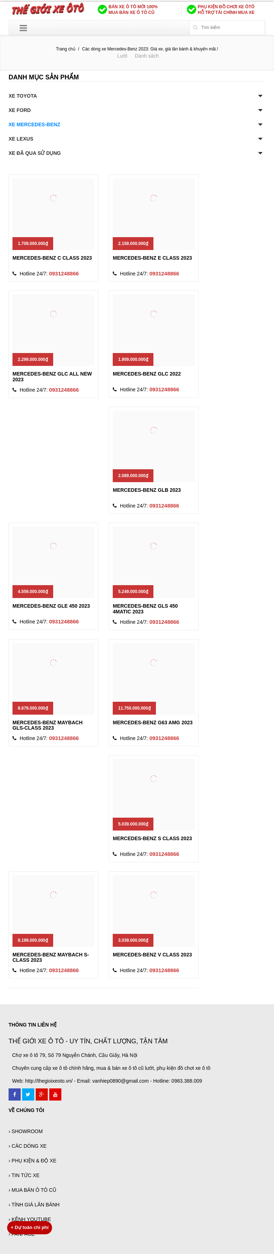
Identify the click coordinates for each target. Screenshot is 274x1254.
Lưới (122, 56)
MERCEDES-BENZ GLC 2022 (147, 374)
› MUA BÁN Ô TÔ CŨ (32, 1190)
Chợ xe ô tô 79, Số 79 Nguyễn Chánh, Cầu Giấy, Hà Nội (74, 1055)
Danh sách (147, 56)
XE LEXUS (21, 139)
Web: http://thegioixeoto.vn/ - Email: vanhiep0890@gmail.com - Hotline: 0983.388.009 (107, 1081)
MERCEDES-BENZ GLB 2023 (147, 490)
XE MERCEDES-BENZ (34, 124)
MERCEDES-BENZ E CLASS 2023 (152, 258)
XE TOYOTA (23, 96)
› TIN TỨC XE (24, 1175)
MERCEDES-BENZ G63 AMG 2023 (153, 722)
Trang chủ (65, 49)
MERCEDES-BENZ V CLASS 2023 (152, 954)
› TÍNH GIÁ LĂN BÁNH (34, 1205)
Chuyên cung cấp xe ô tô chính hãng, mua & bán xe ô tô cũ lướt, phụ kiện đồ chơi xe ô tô (111, 1068)
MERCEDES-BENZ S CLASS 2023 (152, 838)
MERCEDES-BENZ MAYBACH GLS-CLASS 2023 (47, 725)
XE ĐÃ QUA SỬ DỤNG (35, 153)
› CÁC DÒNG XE (28, 1146)
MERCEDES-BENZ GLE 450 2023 (51, 606)
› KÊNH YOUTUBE (30, 1219)
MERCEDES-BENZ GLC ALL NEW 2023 (52, 376)
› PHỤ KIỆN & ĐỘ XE (32, 1161)
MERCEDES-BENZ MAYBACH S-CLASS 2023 (50, 957)
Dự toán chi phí (30, 1227)
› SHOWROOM (26, 1131)
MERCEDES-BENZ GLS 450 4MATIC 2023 (145, 608)
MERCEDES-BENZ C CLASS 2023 (52, 258)
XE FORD (20, 110)
